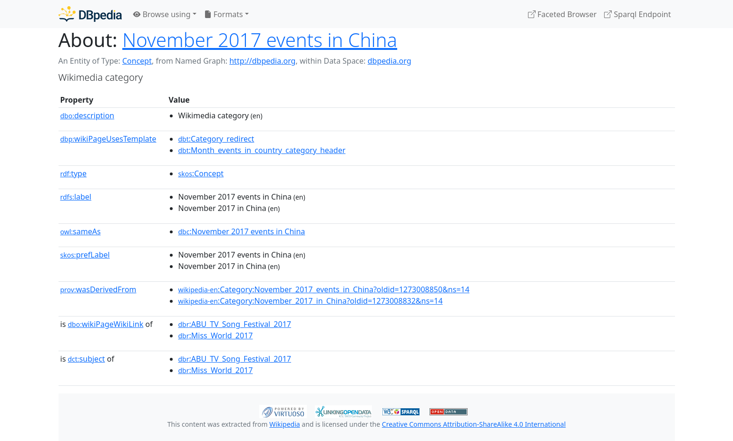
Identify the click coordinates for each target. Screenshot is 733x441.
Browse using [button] (162, 14)
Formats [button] (223, 14)
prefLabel (85, 254)
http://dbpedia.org (262, 61)
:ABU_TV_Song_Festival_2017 (234, 324)
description (87, 115)
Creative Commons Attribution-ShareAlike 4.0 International (474, 424)
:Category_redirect (216, 139)
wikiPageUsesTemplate (108, 139)
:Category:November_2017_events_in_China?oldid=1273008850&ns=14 (323, 289)
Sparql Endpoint (637, 14)
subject (86, 359)
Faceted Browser (562, 14)
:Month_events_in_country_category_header (262, 150)
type (73, 173)
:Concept (201, 173)
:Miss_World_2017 (215, 335)
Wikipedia (284, 424)
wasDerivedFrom (98, 289)
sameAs (80, 231)
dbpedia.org (389, 61)
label (76, 197)
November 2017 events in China (259, 40)
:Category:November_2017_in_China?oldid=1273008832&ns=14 (310, 301)
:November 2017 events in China (241, 231)
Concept (137, 61)
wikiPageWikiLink (105, 324)
